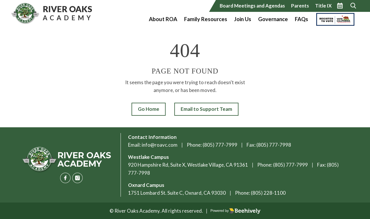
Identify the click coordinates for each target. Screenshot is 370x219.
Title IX (323, 6)
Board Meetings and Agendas (252, 6)
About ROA (163, 19)
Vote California (333, 19)
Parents (300, 6)
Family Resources (205, 19)
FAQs (301, 19)
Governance (273, 19)
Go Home (148, 109)
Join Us (242, 19)
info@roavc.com (159, 145)
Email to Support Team (206, 109)
